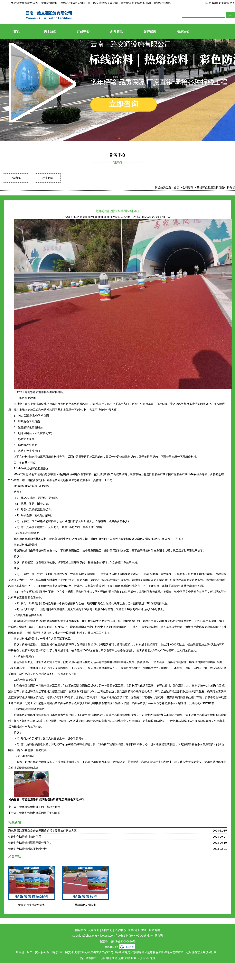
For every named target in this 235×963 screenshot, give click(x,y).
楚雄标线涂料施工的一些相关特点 (39, 806)
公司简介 (93, 930)
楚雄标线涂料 (30, 2)
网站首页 (80, 930)
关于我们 (50, 31)
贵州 (152, 958)
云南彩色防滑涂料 (73, 799)
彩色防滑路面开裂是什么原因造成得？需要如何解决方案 (42, 830)
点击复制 (123, 935)
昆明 (108, 958)
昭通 (133, 958)
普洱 (146, 958)
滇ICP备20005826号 (123, 941)
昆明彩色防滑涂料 (50, 799)
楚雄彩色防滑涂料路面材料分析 (216, 187)
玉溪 (139, 958)
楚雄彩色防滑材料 (86, 904)
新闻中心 (106, 930)
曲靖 (114, 958)
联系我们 (183, 31)
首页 (17, 31)
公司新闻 (15, 177)
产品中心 (83, 31)
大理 (127, 958)
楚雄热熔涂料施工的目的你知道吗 (39, 812)
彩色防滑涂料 (30, 799)
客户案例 (150, 31)
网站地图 (154, 930)
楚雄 (121, 958)
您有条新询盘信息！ (220, 2)
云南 (102, 958)
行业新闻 (47, 177)
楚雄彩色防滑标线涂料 (31, 904)
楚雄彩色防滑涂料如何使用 (24, 836)
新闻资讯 (116, 31)
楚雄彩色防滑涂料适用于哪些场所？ (30, 842)
